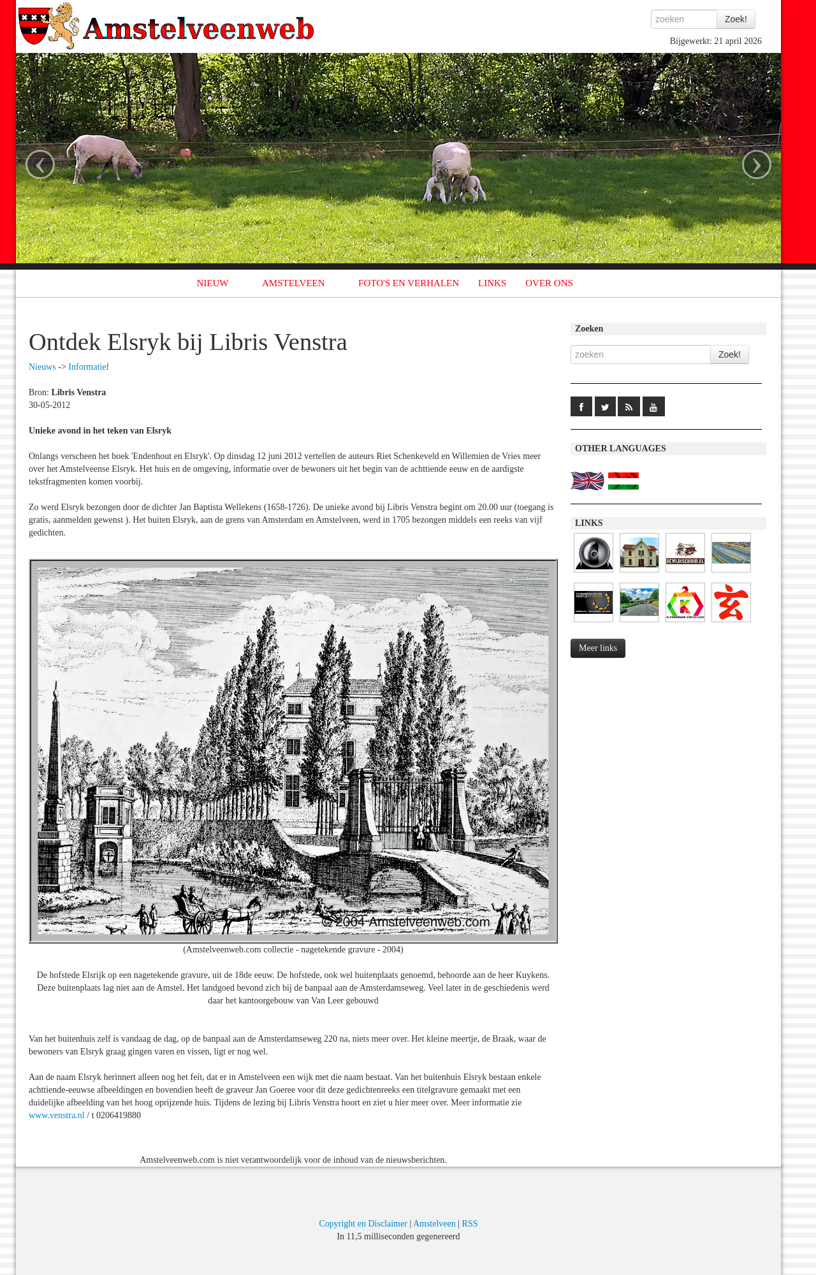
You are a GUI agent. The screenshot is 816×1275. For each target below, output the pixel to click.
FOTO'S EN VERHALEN (408, 283)
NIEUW (213, 283)
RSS (470, 1223)
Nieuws (42, 367)
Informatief (88, 367)
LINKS (492, 283)
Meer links (598, 648)
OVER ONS (549, 283)
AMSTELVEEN (293, 283)
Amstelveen (434, 1223)
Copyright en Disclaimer (363, 1223)
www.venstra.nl (57, 1115)
